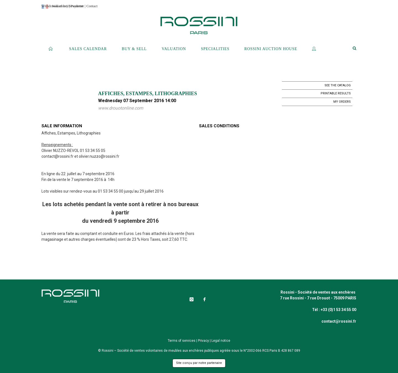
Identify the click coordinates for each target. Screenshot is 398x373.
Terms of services (181, 341)
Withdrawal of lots (54, 6)
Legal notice (220, 341)
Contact (91, 6)
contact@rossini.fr (57, 156)
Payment (77, 6)
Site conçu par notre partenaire (199, 363)
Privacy (203, 341)
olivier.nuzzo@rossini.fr (99, 156)
